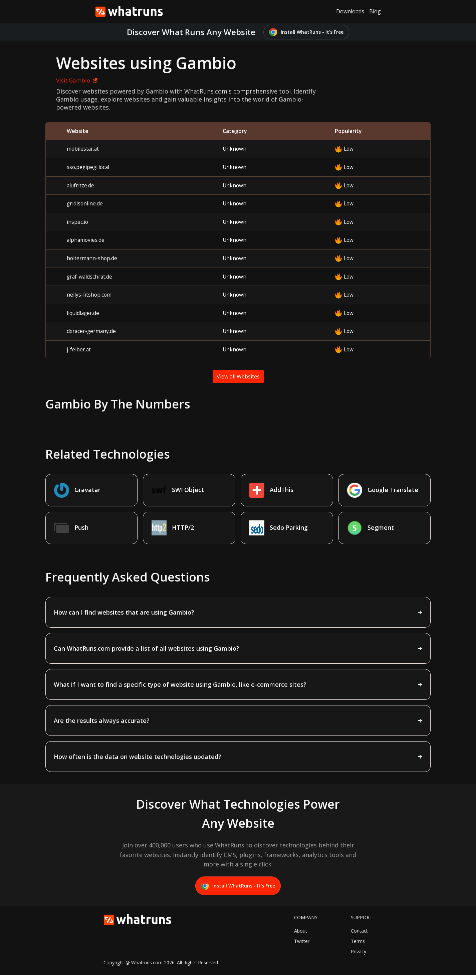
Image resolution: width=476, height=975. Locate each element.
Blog (375, 11)
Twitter (301, 941)
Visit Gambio (75, 80)
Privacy (358, 951)
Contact (359, 931)
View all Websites (238, 376)
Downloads (350, 11)
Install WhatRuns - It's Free (306, 32)
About (300, 931)
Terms (358, 941)
